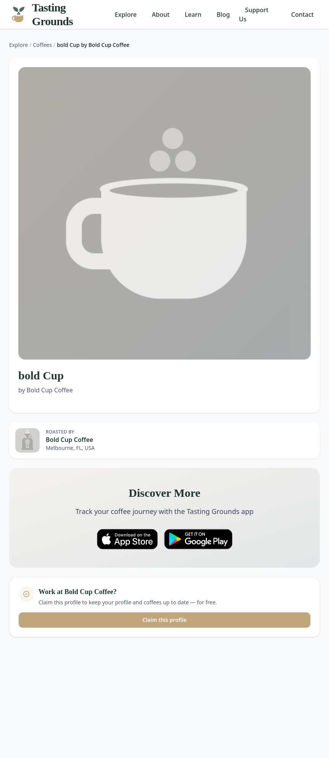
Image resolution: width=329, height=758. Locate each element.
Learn (193, 14)
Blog (223, 14)
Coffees (42, 44)
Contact (302, 14)
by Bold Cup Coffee (45, 390)
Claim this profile (165, 619)
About (160, 14)
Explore (125, 14)
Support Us (253, 14)
